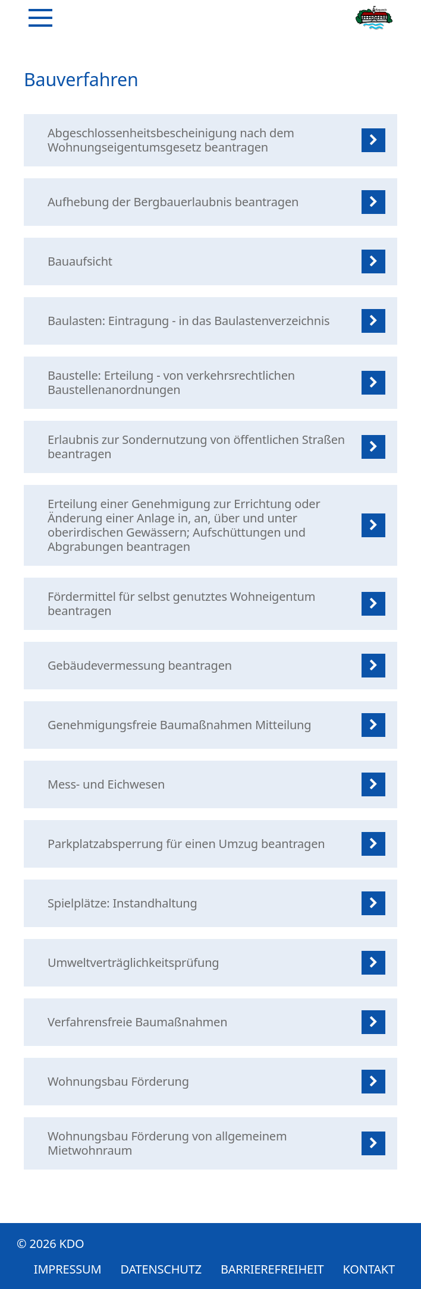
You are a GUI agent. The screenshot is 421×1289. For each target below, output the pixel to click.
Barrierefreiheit (272, 1269)
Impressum (68, 1269)
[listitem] (210, 140)
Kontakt (369, 1269)
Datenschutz (161, 1269)
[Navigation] (40, 18)
